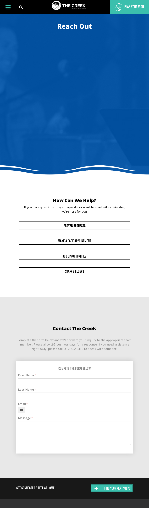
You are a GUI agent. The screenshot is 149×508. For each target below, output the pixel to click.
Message (24, 415)
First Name (26, 372)
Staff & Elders (74, 269)
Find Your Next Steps (116, 485)
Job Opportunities (74, 254)
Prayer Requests (75, 225)
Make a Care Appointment (74, 240)
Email (22, 401)
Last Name (26, 387)
